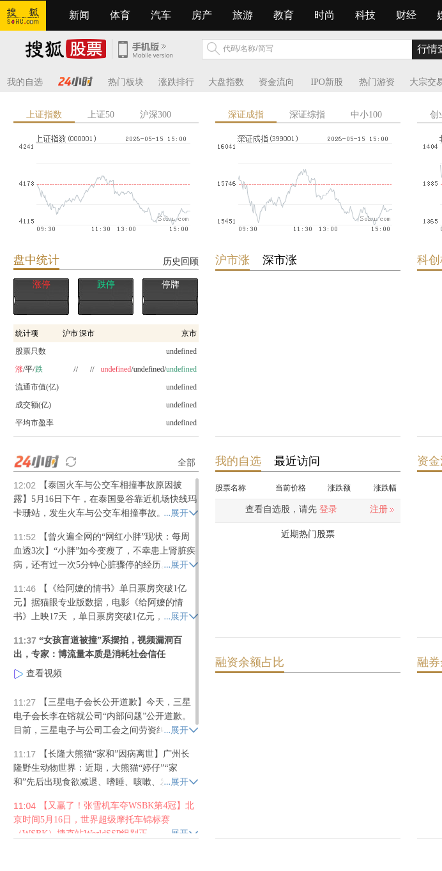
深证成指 (246, 114)
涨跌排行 (176, 82)
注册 (379, 509)
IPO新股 (326, 82)
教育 (283, 15)
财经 (406, 15)
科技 (365, 15)
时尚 (324, 15)
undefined (181, 404)
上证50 (101, 114)
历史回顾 (181, 261)
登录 (328, 509)
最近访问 (297, 461)
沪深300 (155, 114)
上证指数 (44, 114)
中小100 (366, 114)
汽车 (161, 15)
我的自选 (25, 82)
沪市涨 (232, 260)
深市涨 (280, 260)
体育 (120, 15)
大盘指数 (226, 82)
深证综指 (307, 114)
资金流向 (276, 82)
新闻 (79, 15)
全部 (186, 462)
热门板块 (126, 82)
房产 (202, 15)
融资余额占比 (249, 662)
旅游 (242, 15)
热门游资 (377, 82)
